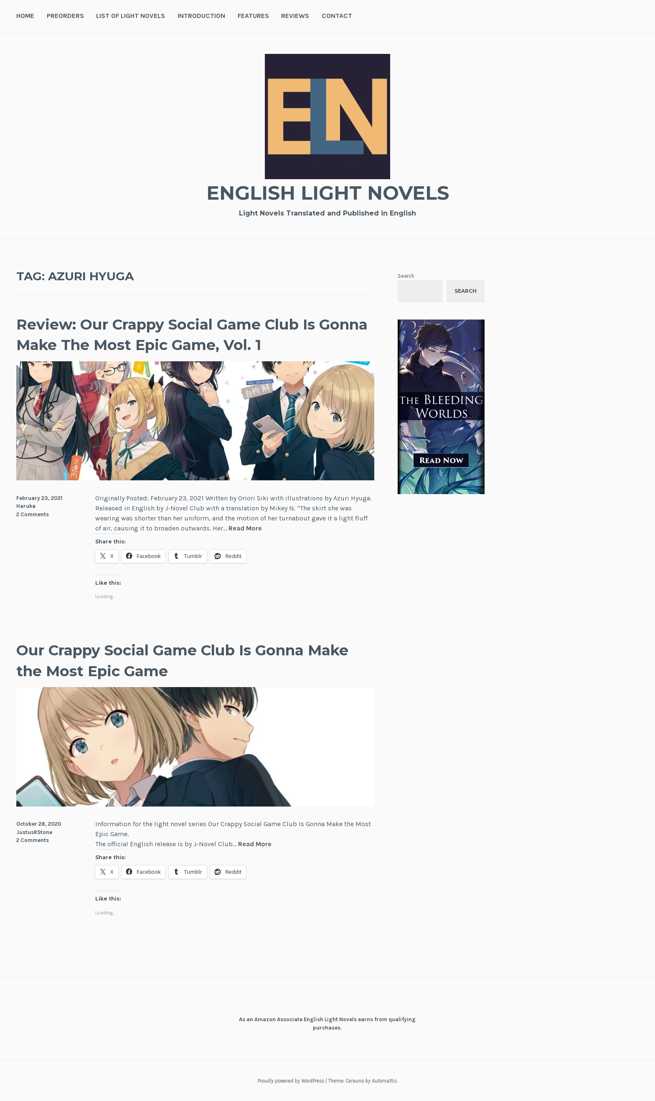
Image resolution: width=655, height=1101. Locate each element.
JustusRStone (34, 832)
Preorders (65, 16)
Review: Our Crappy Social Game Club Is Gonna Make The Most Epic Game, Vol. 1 (181, 334)
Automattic (384, 1081)
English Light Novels (327, 192)
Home (25, 16)
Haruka (26, 506)
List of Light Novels (130, 16)
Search (406, 276)
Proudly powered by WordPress (290, 1081)
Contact (337, 16)
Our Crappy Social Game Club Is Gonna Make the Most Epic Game (176, 660)
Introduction (201, 16)
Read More (245, 528)
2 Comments (32, 514)
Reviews (295, 16)
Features (253, 16)
